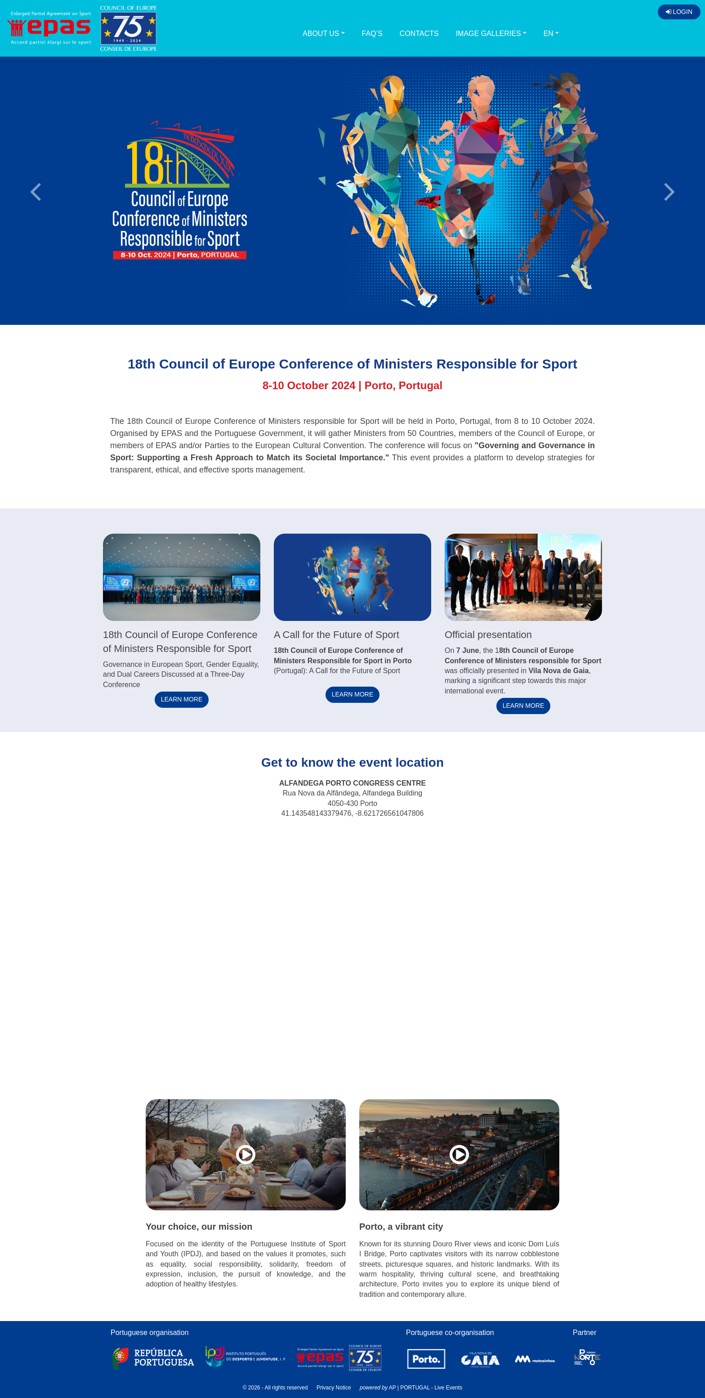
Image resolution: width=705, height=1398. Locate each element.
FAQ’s (372, 33)
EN (548, 33)
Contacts (419, 33)
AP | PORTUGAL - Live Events (426, 1388)
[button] (35, 190)
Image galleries (488, 33)
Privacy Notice (334, 1388)
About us (321, 33)
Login (679, 11)
